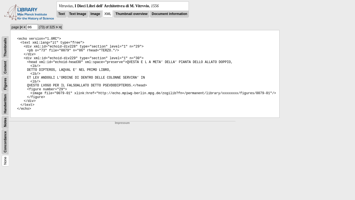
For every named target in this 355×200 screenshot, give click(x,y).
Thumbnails (5, 47)
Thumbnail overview (131, 14)
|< (21, 27)
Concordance (5, 141)
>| (60, 27)
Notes (5, 122)
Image (95, 14)
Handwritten (5, 103)
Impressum (122, 122)
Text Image (77, 14)
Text (61, 14)
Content (5, 67)
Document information (169, 14)
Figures (5, 84)
